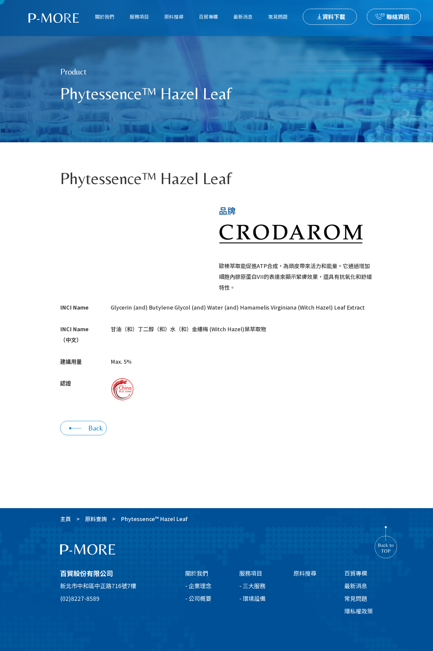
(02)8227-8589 (80, 598)
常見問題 (277, 16)
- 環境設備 (252, 598)
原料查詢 (96, 519)
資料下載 (333, 16)
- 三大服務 (252, 586)
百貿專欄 (208, 16)
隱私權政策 (358, 611)
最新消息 (243, 16)
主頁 (65, 519)
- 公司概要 (198, 598)
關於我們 (104, 16)
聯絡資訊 (397, 16)
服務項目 (139, 16)
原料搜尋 (173, 16)
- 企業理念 (198, 586)
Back (86, 428)
